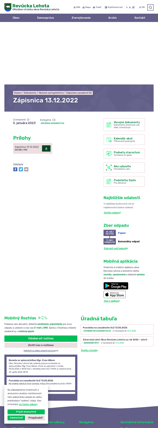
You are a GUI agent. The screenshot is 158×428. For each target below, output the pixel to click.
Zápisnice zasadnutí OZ (52, 65)
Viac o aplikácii (112, 242)
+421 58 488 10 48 (131, 391)
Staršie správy (15, 338)
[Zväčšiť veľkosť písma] (133, 7)
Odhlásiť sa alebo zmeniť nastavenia (41, 292)
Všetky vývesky (89, 292)
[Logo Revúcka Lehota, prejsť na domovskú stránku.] (31, 7)
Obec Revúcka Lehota (89, 420)
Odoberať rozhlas (41, 280)
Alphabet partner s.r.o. (45, 420)
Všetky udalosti (112, 154)
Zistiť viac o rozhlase (41, 286)
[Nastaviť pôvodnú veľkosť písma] (129, 7)
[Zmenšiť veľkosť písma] (126, 7)
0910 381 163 (128, 394)
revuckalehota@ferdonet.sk (136, 397)
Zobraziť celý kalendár (116, 190)
